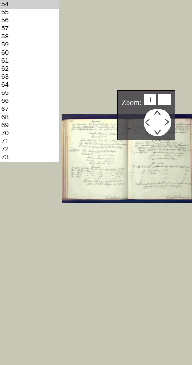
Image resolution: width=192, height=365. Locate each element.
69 (29, 125)
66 (29, 101)
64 (29, 85)
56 (29, 21)
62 (29, 69)
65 (29, 93)
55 (29, 13)
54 (29, 4)
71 (29, 141)
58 (29, 37)
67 (29, 109)
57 (29, 29)
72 (29, 150)
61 (29, 61)
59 (29, 45)
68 (29, 117)
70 (29, 133)
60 (29, 53)
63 (29, 77)
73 (29, 158)
